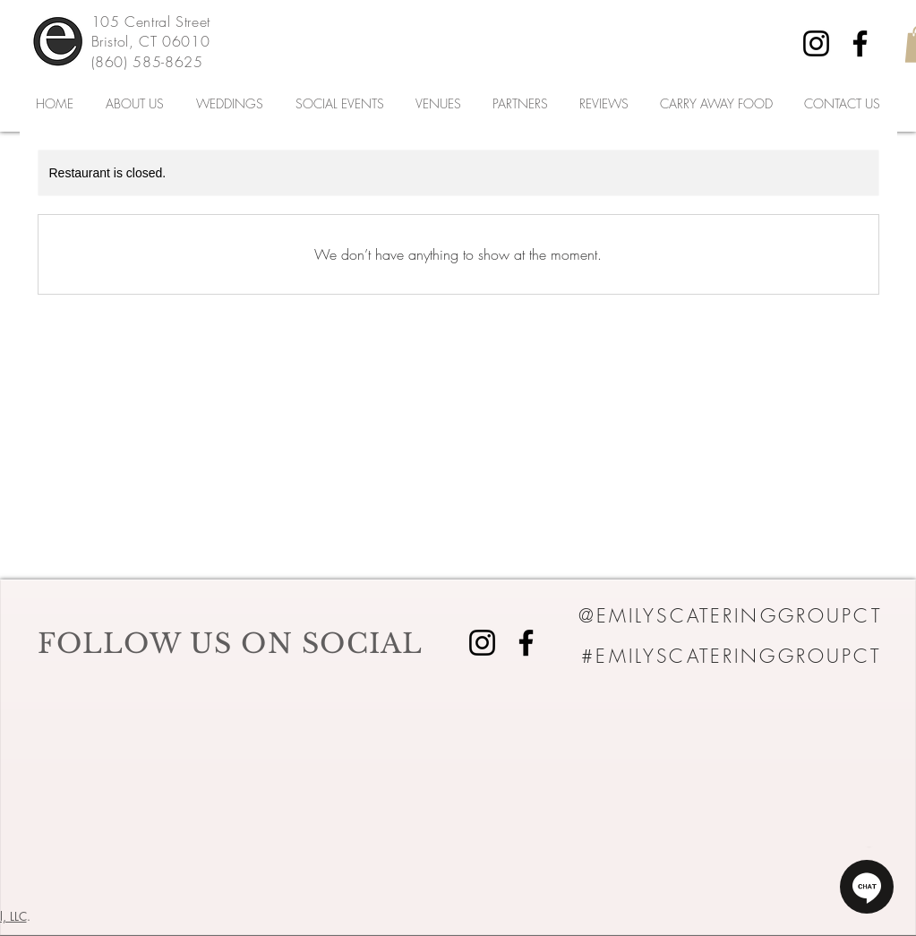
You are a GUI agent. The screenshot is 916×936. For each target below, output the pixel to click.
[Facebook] (860, 43)
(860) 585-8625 (147, 62)
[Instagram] (816, 43)
